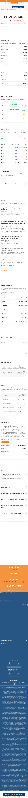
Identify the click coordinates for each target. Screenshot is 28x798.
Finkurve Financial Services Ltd (9, 411)
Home (2, 9)
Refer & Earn (23, 2)
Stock (6, 9)
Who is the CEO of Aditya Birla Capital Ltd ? (12, 513)
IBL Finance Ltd (6, 399)
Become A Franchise (14, 2)
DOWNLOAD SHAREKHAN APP (14, 1)
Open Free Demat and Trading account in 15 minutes (14, 796)
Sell (23, 105)
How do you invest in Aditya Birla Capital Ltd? (12, 506)
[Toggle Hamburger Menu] (27, 7)
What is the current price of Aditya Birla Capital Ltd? (11, 475)
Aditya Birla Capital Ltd (13, 9)
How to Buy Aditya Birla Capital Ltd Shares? (12, 499)
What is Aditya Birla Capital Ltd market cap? (12, 493)
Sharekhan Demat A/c (5, 25)
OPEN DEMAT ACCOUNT (18, 7)
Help (19, 2)
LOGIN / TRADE (22, 4)
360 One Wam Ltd (7, 403)
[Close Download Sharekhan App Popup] (27, 1)
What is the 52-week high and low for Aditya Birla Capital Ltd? (13, 486)
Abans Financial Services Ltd (9, 407)
